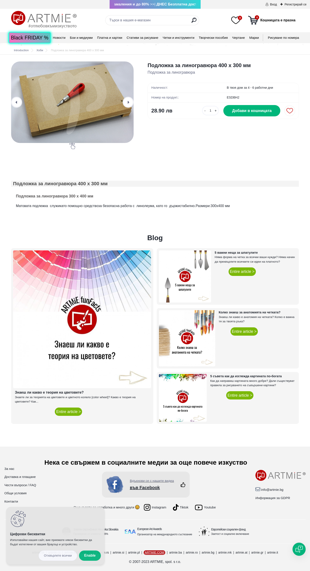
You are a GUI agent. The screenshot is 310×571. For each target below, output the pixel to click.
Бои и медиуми (81, 37)
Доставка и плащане (20, 477)
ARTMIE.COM (154, 552)
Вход (273, 4)
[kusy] (210, 111)
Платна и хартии (109, 37)
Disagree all (57, 555)
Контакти (11, 501)
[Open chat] (299, 549)
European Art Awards (149, 529)
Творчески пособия (213, 37)
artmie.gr (257, 552)
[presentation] (16, 102)
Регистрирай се (295, 4)
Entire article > (68, 412)
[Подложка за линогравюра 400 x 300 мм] (72, 102)
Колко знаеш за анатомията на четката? (250, 312)
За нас (9, 469)
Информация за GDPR (272, 498)
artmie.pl (134, 552)
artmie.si (118, 552)
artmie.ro (192, 552)
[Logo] (44, 20)
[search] (193, 22)
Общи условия (15, 493)
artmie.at (241, 552)
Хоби (39, 50)
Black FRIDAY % (29, 38)
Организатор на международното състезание (164, 534)
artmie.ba (175, 552)
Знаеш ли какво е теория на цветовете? (49, 392)
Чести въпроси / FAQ (20, 485)
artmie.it (272, 552)
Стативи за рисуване (142, 37)
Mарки (254, 37)
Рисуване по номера (283, 37)
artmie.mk (225, 552)
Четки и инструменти (178, 37)
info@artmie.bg (272, 489)
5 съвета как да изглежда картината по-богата (246, 376)
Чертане (238, 37)
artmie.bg (208, 552)
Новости (59, 37)
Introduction (21, 50)
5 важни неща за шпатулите (236, 252)
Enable (90, 555)
